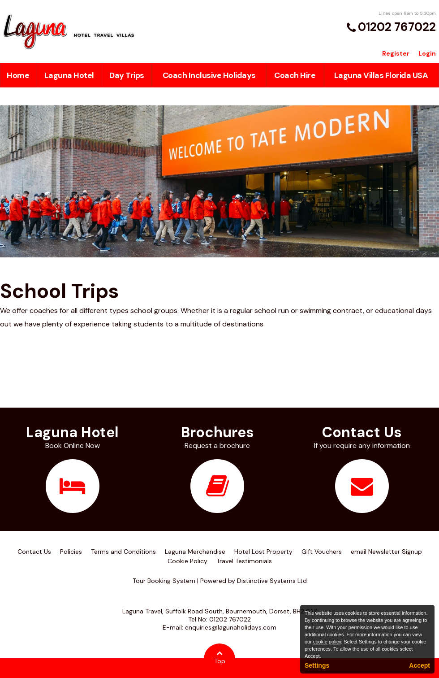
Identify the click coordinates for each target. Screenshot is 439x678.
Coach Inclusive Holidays (209, 75)
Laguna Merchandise (195, 552)
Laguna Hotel (69, 75)
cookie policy (327, 641)
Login (427, 53)
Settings (317, 665)
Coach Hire (294, 75)
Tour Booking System (164, 581)
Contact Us (34, 552)
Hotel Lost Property (263, 552)
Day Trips (126, 75)
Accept (419, 665)
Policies (71, 552)
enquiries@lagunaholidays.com (230, 627)
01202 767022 (397, 27)
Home (18, 75)
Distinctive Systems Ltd (272, 581)
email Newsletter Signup (386, 552)
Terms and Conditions (123, 552)
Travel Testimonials (244, 561)
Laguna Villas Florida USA (381, 75)
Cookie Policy (187, 561)
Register (395, 53)
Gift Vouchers (321, 552)
